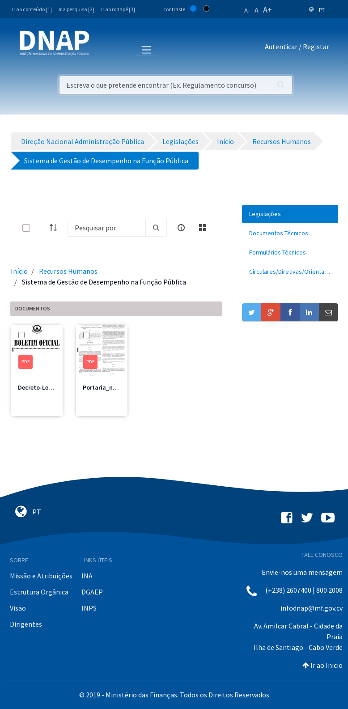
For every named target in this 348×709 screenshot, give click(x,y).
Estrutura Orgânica (39, 591)
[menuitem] (290, 214)
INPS (89, 607)
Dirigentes (26, 624)
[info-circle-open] (181, 228)
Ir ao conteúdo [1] (32, 9)
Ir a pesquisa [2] (76, 9)
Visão (18, 607)
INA (87, 575)
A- (247, 10)
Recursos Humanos (68, 271)
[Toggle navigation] (102, 48)
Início (19, 271)
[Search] (106, 228)
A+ (267, 9)
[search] (156, 227)
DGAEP (92, 591)
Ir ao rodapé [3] (118, 9)
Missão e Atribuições (41, 575)
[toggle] (40, 227)
